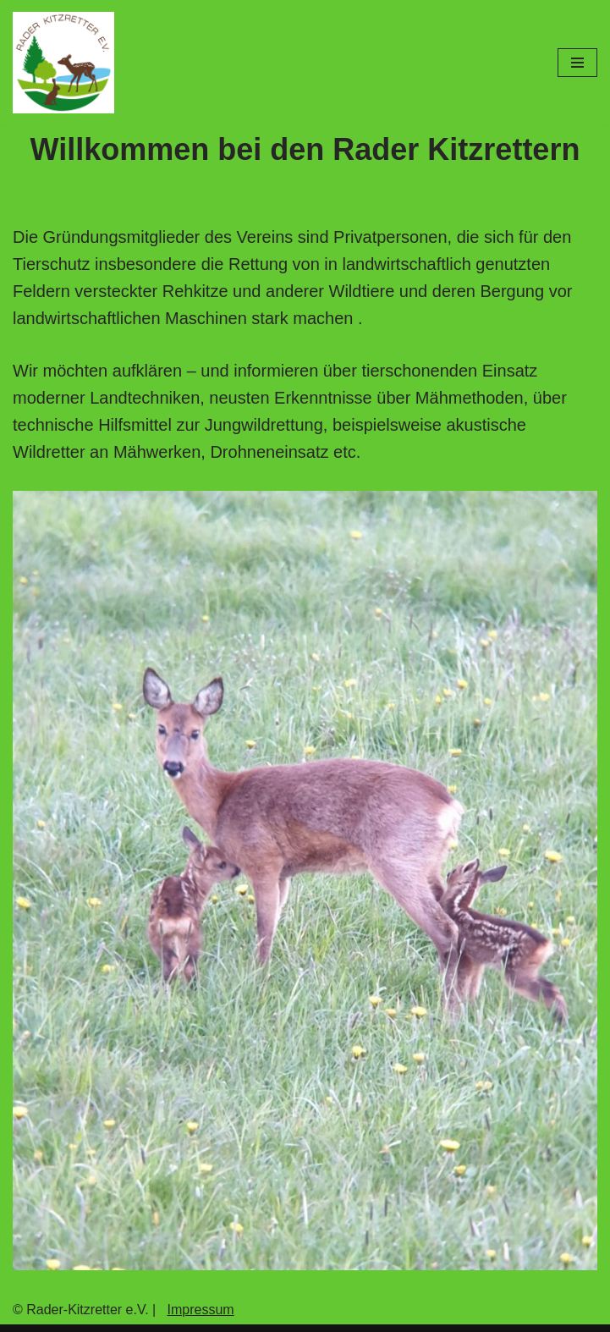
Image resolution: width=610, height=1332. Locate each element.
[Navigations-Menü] (577, 62)
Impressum (201, 1309)
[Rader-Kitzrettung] (63, 62)
